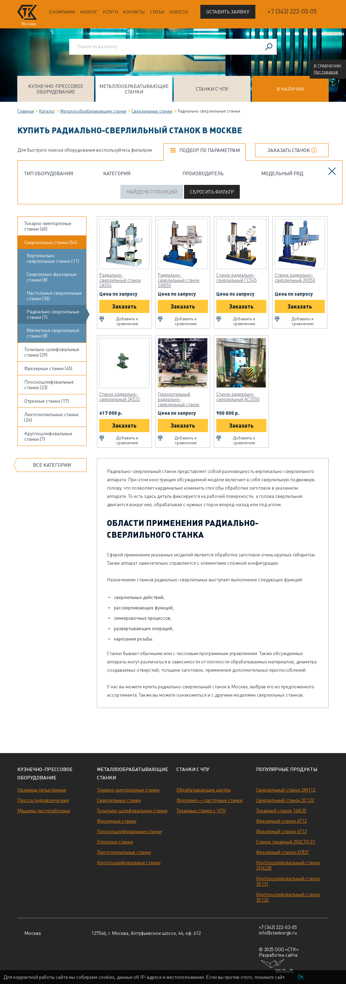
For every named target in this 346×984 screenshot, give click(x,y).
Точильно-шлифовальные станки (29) (51, 352)
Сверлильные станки (151, 111)
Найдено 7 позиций (151, 192)
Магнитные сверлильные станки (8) (53, 333)
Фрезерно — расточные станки (209, 800)
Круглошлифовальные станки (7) (48, 436)
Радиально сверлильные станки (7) (53, 314)
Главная (25, 111)
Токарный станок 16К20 (281, 810)
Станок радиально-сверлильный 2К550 (295, 277)
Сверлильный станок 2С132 (285, 800)
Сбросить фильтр (212, 192)
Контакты (134, 12)
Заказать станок (288, 150)
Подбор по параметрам (209, 150)
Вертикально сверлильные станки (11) (53, 258)
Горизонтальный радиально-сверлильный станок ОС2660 (179, 399)
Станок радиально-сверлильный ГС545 (236, 277)
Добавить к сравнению (127, 321)
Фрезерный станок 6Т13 (281, 831)
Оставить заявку (227, 12)
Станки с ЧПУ (212, 89)
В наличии (290, 89)
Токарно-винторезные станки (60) (47, 226)
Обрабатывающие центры (203, 790)
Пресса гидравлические (43, 800)
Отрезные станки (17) (46, 401)
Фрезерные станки (116, 821)
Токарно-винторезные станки (128, 790)
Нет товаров (326, 72)
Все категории (52, 465)
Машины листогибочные (43, 810)
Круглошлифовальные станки (129, 862)
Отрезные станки (115, 841)
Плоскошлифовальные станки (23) (49, 384)
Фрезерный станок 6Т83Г (282, 852)
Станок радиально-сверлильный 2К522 (119, 397)
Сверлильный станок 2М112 (285, 790)
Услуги (110, 12)
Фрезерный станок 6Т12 (281, 821)
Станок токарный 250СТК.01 (285, 841)
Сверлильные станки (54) (50, 242)
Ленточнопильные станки (124, 852)
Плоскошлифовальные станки (129, 831)
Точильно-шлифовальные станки (132, 810)
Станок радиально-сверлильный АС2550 (238, 397)
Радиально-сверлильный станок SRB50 (179, 280)
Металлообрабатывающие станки (134, 89)
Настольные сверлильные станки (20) (54, 295)
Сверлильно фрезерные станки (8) (51, 277)
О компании (62, 12)
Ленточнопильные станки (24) (51, 417)
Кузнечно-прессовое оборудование (55, 89)
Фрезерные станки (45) (48, 368)
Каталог (89, 12)
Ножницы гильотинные (41, 790)
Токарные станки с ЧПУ (201, 810)
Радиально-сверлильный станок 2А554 (120, 280)
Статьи (157, 12)
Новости (178, 12)
